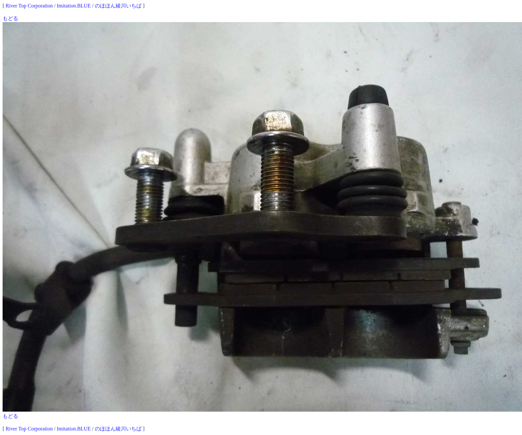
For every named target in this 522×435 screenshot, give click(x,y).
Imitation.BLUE (74, 5)
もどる (10, 18)
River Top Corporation (29, 5)
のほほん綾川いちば (118, 5)
